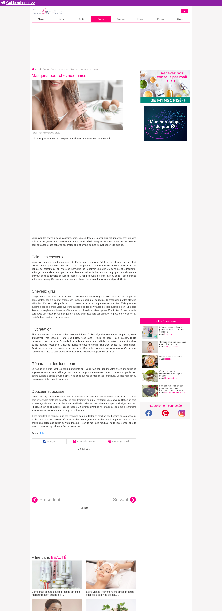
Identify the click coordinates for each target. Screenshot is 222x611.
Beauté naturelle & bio (174, 392)
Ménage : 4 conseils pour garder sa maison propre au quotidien (172, 329)
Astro (61, 19)
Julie (42, 433)
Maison (160, 19)
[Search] (184, 11)
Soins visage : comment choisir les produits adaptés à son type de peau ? (111, 578)
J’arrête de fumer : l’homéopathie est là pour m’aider (170, 373)
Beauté (101, 19)
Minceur (41, 19)
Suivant (124, 500)
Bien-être (121, 19)
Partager (51, 441)
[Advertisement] (111, 45)
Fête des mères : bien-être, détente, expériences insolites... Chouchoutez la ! (171, 388)
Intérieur (168, 334)
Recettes (168, 359)
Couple (180, 19)
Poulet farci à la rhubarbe (170, 356)
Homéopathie (170, 378)
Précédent (46, 500)
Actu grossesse (171, 346)
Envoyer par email (120, 441)
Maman (140, 19)
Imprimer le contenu (86, 441)
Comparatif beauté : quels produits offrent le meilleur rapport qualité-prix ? (57, 578)
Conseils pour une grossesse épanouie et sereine (172, 343)
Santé (81, 19)
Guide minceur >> (20, 3)
